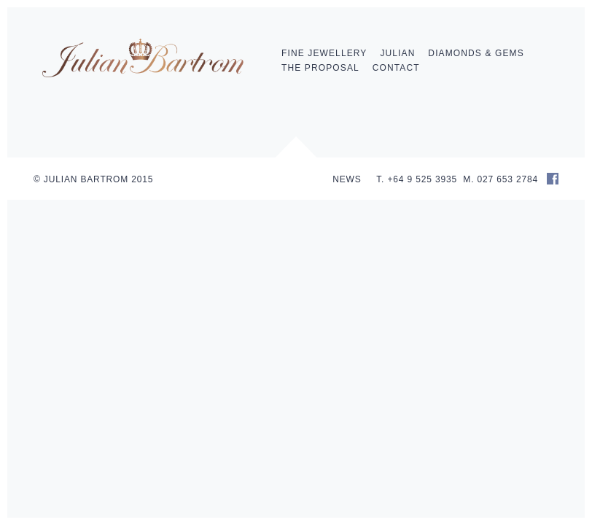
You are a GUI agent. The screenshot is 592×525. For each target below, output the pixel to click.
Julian (397, 53)
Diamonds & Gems (475, 53)
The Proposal (320, 68)
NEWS (346, 179)
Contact (396, 68)
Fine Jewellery (324, 53)
